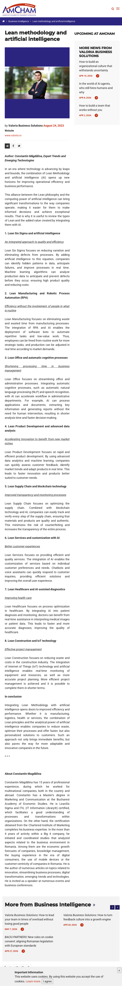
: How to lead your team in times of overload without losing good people (29, 919)
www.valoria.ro (13, 135)
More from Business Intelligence (48, 904)
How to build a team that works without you (94, 108)
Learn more (33, 981)
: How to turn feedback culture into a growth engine (87, 917)
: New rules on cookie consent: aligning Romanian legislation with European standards (29, 941)
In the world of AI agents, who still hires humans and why (96, 88)
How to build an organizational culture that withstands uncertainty (95, 66)
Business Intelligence (18, 21)
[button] (112, 907)
